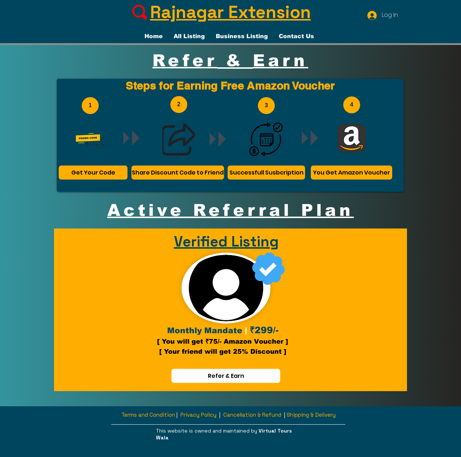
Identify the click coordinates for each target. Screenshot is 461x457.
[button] (401, 22)
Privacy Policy (198, 414)
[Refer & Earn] (225, 376)
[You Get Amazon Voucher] (351, 173)
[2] (178, 104)
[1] (90, 105)
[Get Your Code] (93, 173)
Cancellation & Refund (252, 414)
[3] (266, 105)
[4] (351, 104)
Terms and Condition (148, 414)
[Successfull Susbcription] (266, 173)
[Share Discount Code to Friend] (177, 173)
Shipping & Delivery (311, 414)
